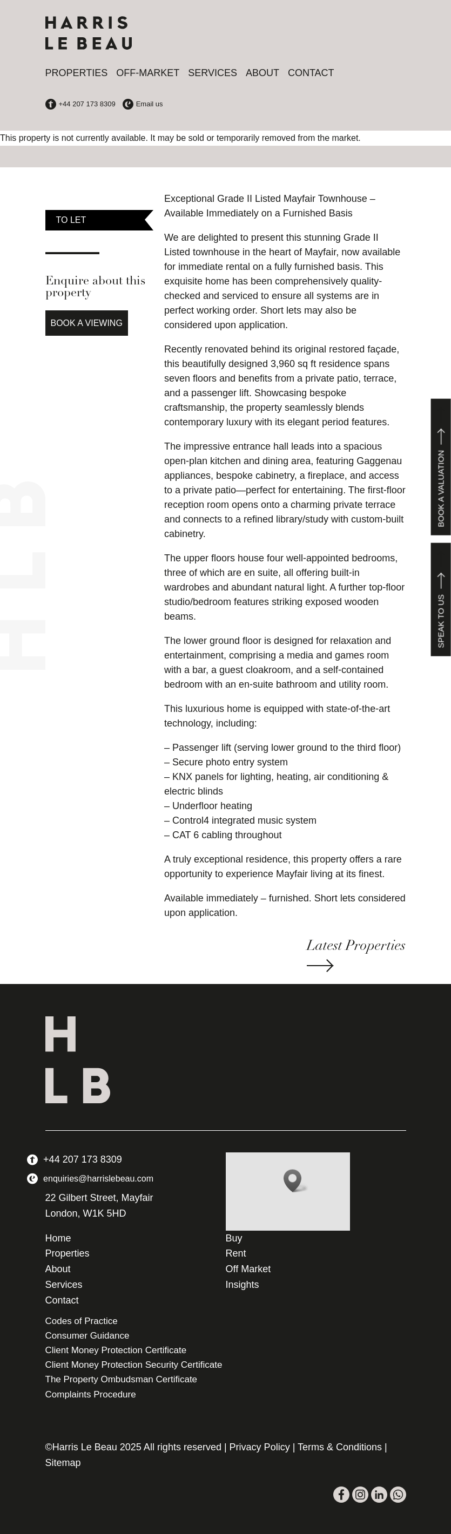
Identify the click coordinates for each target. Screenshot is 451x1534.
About (262, 72)
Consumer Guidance (87, 1336)
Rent (236, 1253)
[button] (296, 1180)
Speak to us (441, 599)
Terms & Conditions (340, 1447)
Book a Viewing (87, 323)
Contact (311, 72)
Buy (234, 1238)
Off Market (248, 1269)
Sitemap (63, 1462)
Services (212, 72)
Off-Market (147, 72)
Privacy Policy (260, 1447)
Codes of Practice (81, 1321)
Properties (76, 72)
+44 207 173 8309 (82, 1159)
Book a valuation (441, 466)
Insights (242, 1284)
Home (58, 1238)
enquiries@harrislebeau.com (98, 1178)
